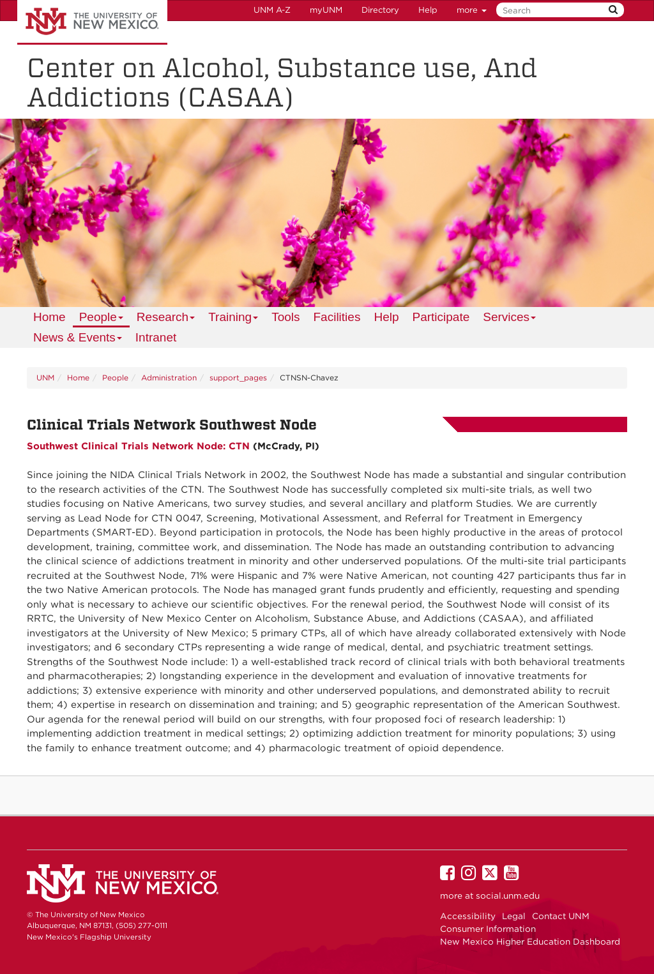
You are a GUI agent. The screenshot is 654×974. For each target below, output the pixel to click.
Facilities (337, 317)
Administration (169, 377)
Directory (380, 10)
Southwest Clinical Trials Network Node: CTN (138, 446)
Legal (514, 916)
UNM (45, 377)
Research (166, 318)
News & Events (78, 339)
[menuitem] (49, 317)
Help (427, 10)
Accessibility (468, 916)
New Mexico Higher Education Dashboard (530, 941)
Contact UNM (560, 916)
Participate (440, 317)
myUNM (326, 10)
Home (49, 317)
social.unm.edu (508, 895)
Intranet (155, 337)
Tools (285, 317)
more (472, 10)
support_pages (238, 377)
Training (233, 318)
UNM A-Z (272, 10)
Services (509, 318)
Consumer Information (488, 929)
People (101, 318)
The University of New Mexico (92, 22)
